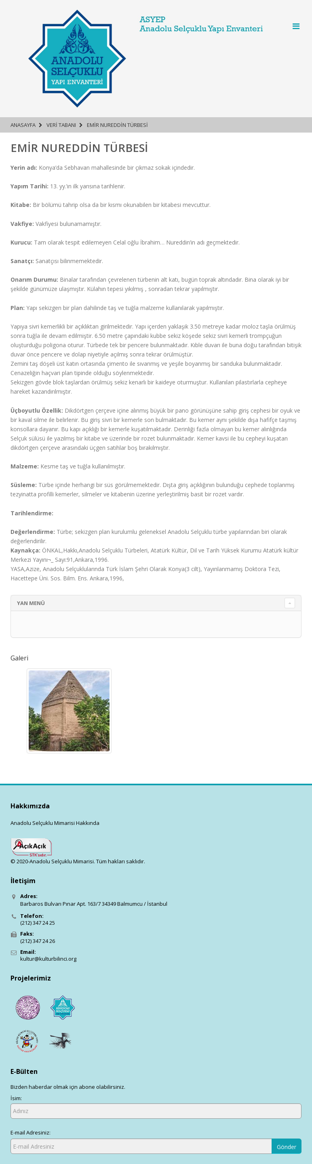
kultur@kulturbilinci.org (48, 958)
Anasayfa (23, 125)
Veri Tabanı (61, 125)
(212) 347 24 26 (37, 941)
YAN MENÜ (31, 603)
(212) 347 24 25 (37, 922)
